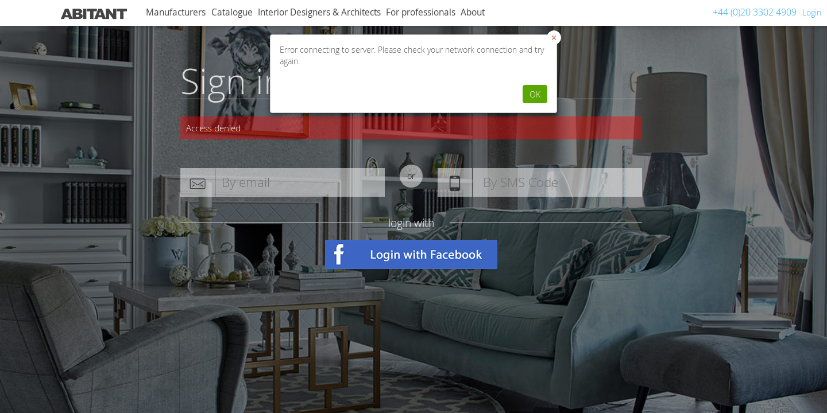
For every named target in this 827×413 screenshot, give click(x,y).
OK (535, 94)
